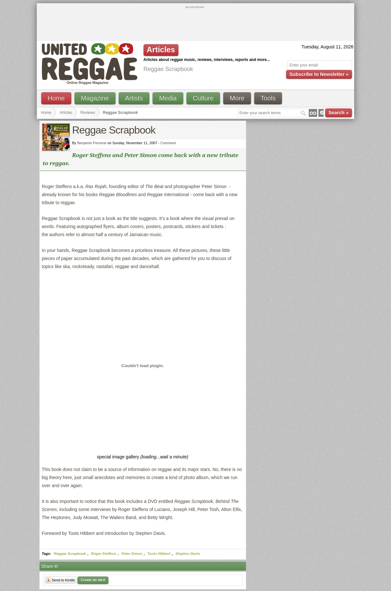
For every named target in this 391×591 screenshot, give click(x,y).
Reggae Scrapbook (70, 554)
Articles (66, 112)
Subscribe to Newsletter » (318, 74)
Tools (268, 98)
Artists (134, 98)
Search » (338, 112)
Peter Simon (131, 554)
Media (167, 98)
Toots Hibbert (158, 554)
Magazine (95, 98)
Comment (168, 143)
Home (56, 98)
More (237, 98)
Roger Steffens (103, 554)
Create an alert (93, 580)
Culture (203, 98)
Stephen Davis (187, 554)
